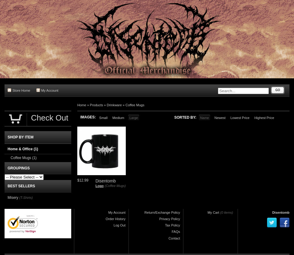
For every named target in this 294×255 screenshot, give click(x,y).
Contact (174, 238)
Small (103, 118)
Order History (115, 219)
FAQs (176, 231)
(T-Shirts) (26, 197)
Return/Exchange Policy (162, 212)
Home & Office (23, 149)
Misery (13, 197)
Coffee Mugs (134, 105)
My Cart (213, 212)
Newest (220, 118)
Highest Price (264, 118)
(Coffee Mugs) (115, 186)
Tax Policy (172, 225)
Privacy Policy (169, 219)
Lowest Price (239, 118)
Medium (118, 118)
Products (96, 105)
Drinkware (114, 105)
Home (81, 105)
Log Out (119, 225)
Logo (99, 186)
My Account (47, 90)
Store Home (19, 90)
